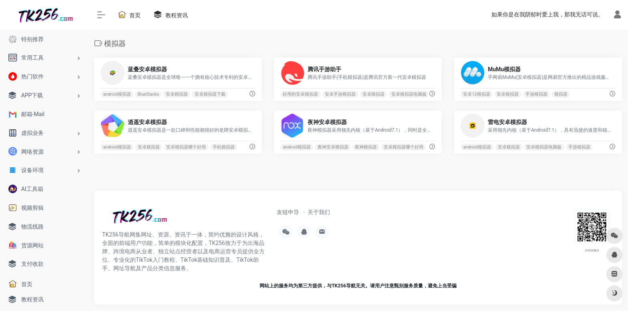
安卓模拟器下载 (210, 94)
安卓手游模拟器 (340, 94)
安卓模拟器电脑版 (409, 94)
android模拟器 (117, 94)
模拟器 (561, 94)
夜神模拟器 (366, 147)
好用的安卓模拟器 (300, 94)
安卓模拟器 (177, 94)
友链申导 (288, 212)
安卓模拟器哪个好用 (186, 147)
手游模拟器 (536, 94)
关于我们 (319, 212)
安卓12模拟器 (476, 94)
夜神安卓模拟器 (333, 147)
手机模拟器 (224, 147)
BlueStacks (148, 94)
